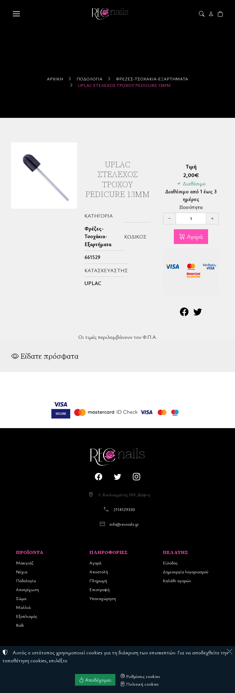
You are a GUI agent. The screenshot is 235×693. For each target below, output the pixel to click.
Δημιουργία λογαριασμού (185, 572)
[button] (202, 14)
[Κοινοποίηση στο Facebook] (184, 313)
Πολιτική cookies (139, 684)
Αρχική (55, 79)
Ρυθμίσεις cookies (140, 676)
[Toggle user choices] (211, 13)
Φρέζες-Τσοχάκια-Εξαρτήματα (152, 79)
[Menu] (16, 13)
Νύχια (21, 572)
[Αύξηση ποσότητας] (212, 218)
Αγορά (194, 236)
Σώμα (21, 598)
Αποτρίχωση (27, 589)
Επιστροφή (99, 589)
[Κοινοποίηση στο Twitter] (197, 313)
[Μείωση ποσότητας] (169, 218)
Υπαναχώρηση (102, 598)
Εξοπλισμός (26, 616)
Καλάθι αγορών (177, 580)
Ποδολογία (89, 79)
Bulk (20, 625)
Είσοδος (170, 563)
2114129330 (124, 509)
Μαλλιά (23, 607)
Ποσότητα (191, 207)
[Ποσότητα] (191, 218)
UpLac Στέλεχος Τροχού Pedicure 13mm (124, 85)
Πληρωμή (98, 580)
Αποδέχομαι (95, 679)
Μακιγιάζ (24, 563)
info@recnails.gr (124, 524)
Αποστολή (98, 572)
